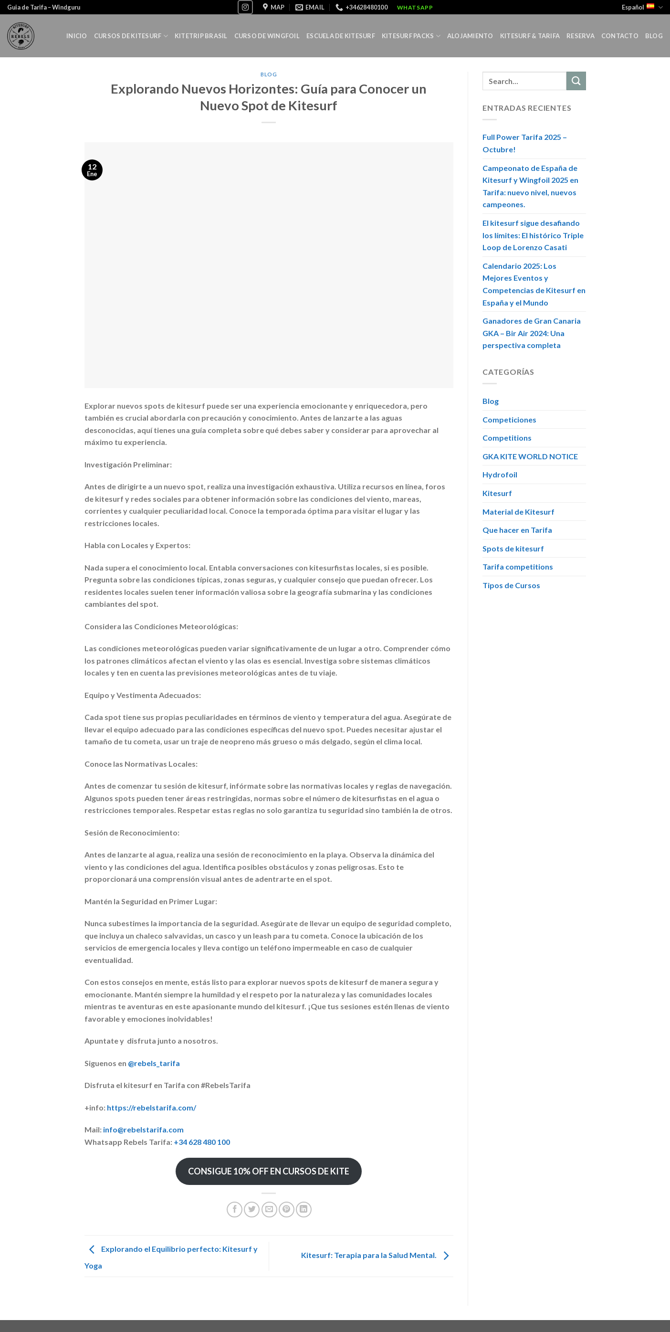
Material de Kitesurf (518, 511)
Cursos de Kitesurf (131, 36)
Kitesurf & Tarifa (530, 36)
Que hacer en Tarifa (517, 530)
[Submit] (576, 81)
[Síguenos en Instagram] (245, 7)
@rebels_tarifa (154, 1063)
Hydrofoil (499, 474)
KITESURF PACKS (411, 36)
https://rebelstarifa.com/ (151, 1107)
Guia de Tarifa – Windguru (43, 7)
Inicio (76, 36)
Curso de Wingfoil (267, 36)
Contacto (620, 36)
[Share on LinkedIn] (304, 1209)
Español (642, 7)
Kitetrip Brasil (201, 36)
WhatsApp (415, 7)
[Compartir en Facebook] (234, 1209)
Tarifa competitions (517, 566)
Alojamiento (470, 36)
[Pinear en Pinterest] (286, 1209)
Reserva (580, 36)
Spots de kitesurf (513, 548)
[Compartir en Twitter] (252, 1209)
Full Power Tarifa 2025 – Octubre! (524, 143)
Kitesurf (497, 492)
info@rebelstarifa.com (143, 1129)
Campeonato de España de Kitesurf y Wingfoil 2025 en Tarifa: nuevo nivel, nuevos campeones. (530, 186)
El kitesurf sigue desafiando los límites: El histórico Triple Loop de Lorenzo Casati (533, 235)
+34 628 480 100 (202, 1141)
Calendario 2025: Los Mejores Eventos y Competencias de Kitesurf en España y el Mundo (534, 284)
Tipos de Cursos (511, 585)
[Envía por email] (269, 1209)
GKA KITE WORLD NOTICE (530, 456)
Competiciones (509, 419)
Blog (654, 36)
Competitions (507, 438)
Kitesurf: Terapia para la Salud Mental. (377, 1254)
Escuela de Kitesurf (340, 36)
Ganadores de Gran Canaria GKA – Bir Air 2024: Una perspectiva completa (531, 333)
